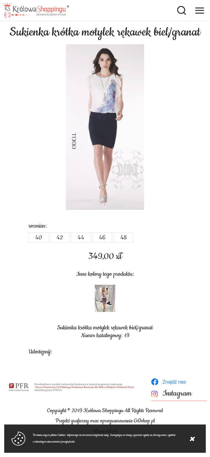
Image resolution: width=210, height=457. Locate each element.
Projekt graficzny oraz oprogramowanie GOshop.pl (105, 420)
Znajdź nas (174, 381)
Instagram (177, 393)
